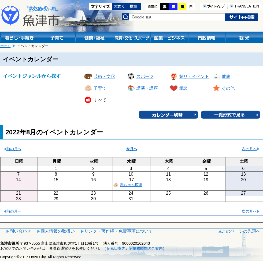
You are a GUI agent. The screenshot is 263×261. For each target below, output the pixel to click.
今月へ (131, 149)
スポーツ (145, 76)
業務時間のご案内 (148, 248)
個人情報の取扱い (57, 231)
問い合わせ (20, 231)
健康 (226, 76)
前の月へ (13, 149)
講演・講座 (147, 88)
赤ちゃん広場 (131, 185)
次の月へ (249, 149)
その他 (228, 88)
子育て (100, 88)
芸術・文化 (104, 76)
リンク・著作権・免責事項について (118, 231)
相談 (183, 88)
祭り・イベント (194, 76)
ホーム (5, 46)
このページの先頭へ (241, 231)
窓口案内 (117, 248)
